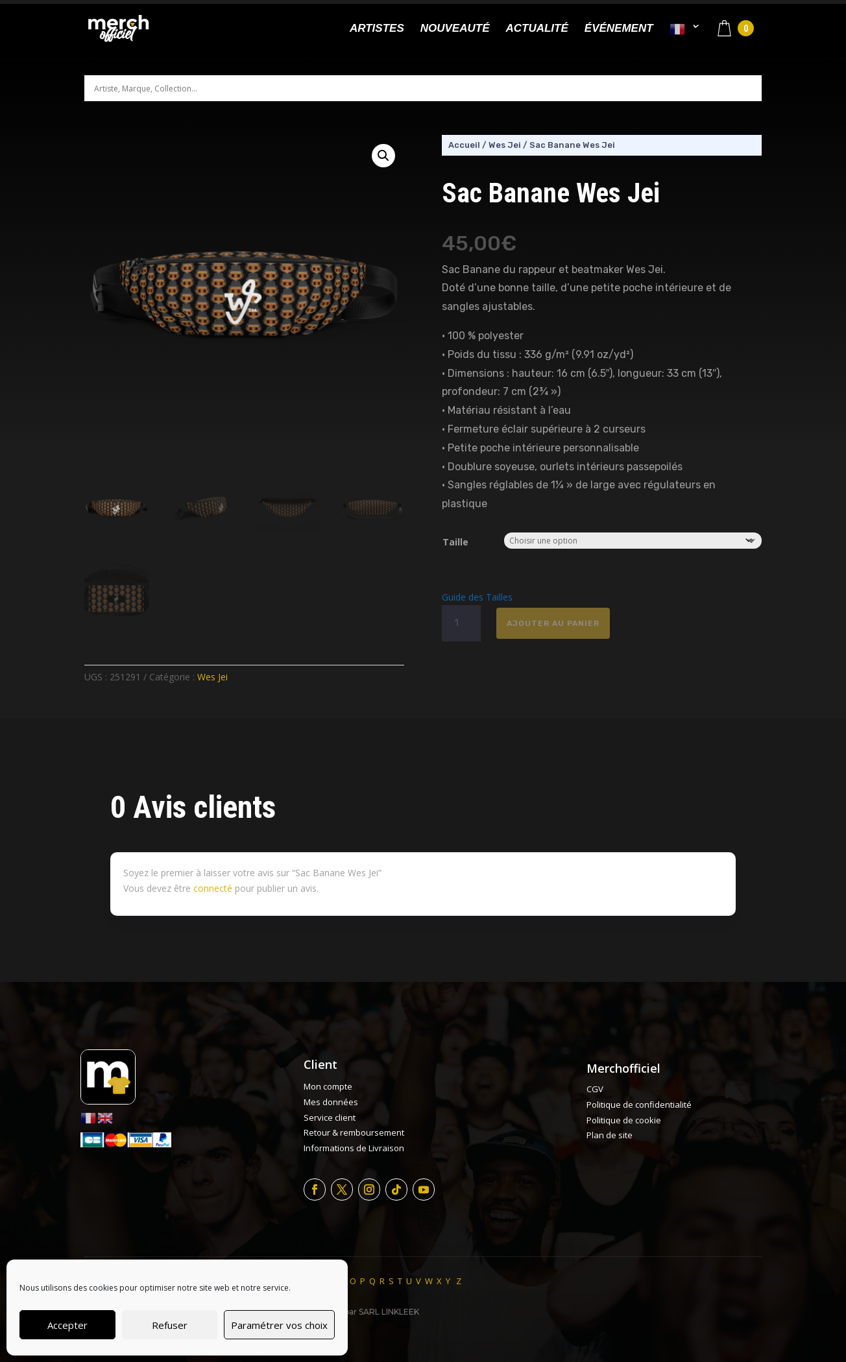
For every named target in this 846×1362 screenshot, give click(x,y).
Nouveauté (455, 29)
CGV (594, 1089)
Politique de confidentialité (639, 1104)
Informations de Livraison (354, 1148)
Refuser (169, 1325)
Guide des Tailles (477, 597)
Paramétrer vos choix (279, 1325)
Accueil (464, 145)
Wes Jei (212, 677)
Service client (330, 1117)
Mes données (331, 1102)
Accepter (67, 1325)
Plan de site (609, 1135)
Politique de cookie (623, 1120)
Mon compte (328, 1086)
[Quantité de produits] (461, 623)
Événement (619, 29)
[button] (383, 155)
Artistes (377, 29)
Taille (455, 542)
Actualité (536, 29)
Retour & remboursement (354, 1132)
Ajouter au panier (553, 623)
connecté (212, 888)
